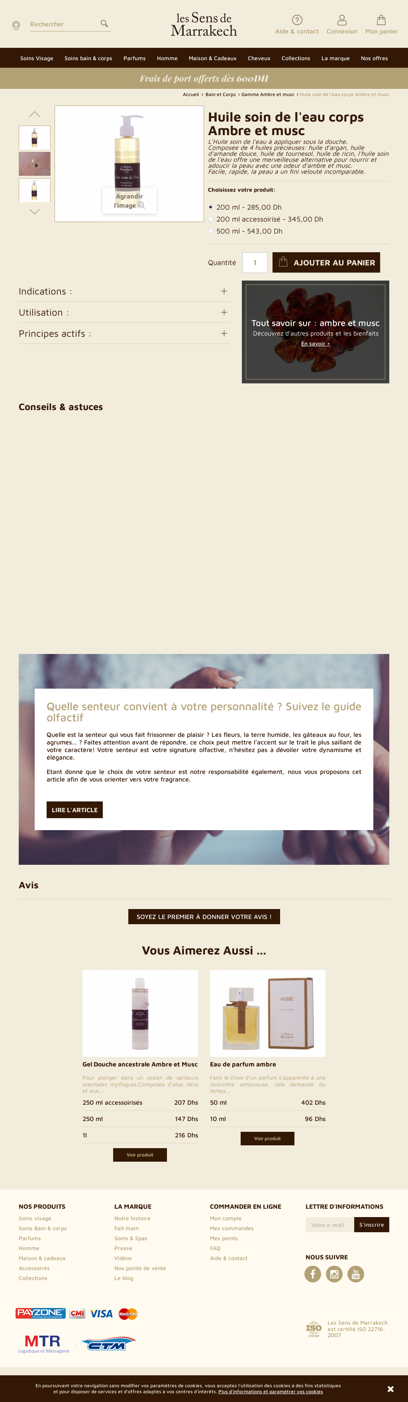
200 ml (245, 207)
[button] (335, 58)
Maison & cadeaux (42, 1258)
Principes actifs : (124, 333)
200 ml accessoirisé (265, 219)
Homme (29, 1248)
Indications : (124, 291)
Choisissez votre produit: (242, 189)
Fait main (126, 1228)
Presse (123, 1248)
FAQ (215, 1248)
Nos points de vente (140, 1268)
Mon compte (226, 1218)
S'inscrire (371, 1224)
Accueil (191, 94)
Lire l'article (75, 809)
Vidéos (123, 1258)
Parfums (30, 1238)
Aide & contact (228, 1258)
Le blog (123, 1277)
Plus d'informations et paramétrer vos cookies (270, 1391)
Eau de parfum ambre (243, 1064)
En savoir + (315, 343)
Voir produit (140, 1155)
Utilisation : (124, 312)
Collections (33, 1277)
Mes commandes (232, 1228)
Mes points (224, 1238)
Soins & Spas (130, 1238)
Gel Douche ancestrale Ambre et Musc (140, 1064)
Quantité (222, 262)
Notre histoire (132, 1218)
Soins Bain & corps (43, 1228)
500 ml (245, 231)
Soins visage (35, 1218)
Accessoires (34, 1268)
